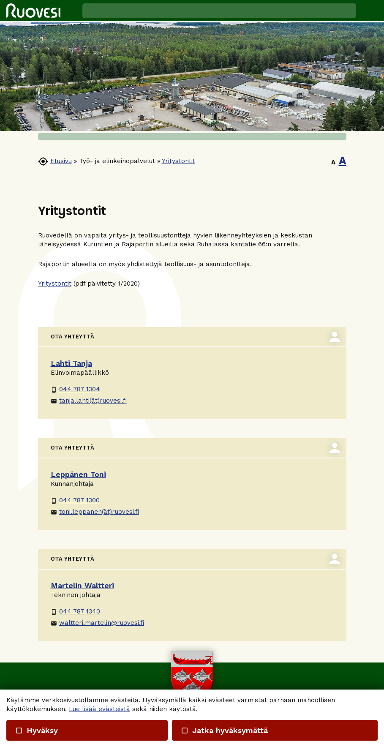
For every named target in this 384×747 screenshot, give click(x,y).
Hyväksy (36, 730)
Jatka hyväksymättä (224, 730)
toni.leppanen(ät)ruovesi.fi (95, 511)
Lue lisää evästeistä (99, 709)
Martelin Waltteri (82, 585)
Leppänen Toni (78, 474)
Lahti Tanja (71, 363)
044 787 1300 (75, 500)
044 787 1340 (75, 611)
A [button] (333, 162)
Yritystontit (178, 161)
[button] (370, 10)
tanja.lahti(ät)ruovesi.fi (89, 400)
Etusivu (61, 161)
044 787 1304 (75, 389)
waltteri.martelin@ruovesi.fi (97, 623)
